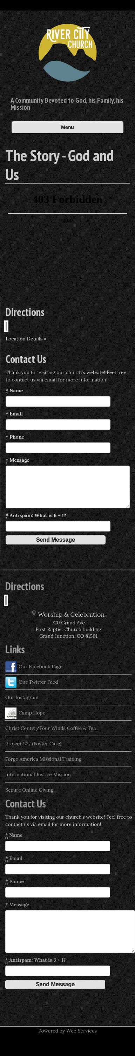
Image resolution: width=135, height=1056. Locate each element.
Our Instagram (22, 697)
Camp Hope (25, 713)
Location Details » (26, 339)
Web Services (81, 1031)
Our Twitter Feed (31, 682)
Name (14, 390)
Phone (15, 437)
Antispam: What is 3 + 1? (35, 960)
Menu (67, 127)
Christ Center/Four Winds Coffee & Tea (50, 728)
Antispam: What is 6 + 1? (36, 515)
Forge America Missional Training (43, 759)
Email (14, 414)
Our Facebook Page (33, 666)
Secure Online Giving (29, 790)
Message (17, 460)
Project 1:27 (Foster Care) (33, 743)
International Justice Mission (38, 774)
